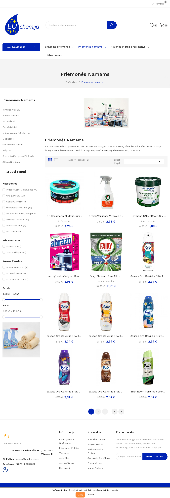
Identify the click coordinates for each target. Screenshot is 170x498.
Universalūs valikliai (13, 144)
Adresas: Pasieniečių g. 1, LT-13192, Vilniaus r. (32, 452)
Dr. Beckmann (16, 273)
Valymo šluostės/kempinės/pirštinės (18, 153)
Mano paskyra (95, 468)
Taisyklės (64, 453)
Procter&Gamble (17, 279)
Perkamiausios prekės (95, 451)
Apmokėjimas (66, 463)
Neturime (13, 246)
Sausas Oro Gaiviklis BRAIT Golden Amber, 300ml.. (106, 336)
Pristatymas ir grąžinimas (67, 441)
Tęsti (121, 411)
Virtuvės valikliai (11, 109)
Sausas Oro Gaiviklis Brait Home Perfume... (148, 336)
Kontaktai (64, 468)
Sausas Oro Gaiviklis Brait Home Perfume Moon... (64, 391)
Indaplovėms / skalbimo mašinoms (16, 136)
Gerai (81, 494)
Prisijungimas (94, 463)
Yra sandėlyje (16, 252)
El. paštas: (8, 459)
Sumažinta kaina (96, 439)
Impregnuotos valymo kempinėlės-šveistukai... (64, 276)
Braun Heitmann (17, 267)
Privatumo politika (69, 448)
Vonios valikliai (10, 115)
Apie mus (64, 458)
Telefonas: (8, 464)
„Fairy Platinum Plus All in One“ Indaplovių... (106, 276)
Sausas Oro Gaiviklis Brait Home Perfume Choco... (106, 391)
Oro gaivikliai (9, 127)
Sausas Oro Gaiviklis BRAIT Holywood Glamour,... (64, 336)
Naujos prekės (95, 444)
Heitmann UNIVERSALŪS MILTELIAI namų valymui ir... (148, 216)
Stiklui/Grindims (11, 162)
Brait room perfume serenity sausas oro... (148, 391)
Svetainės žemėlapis (98, 458)
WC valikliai (8, 121)
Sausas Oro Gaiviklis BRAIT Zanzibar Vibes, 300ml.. (148, 276)
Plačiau (91, 494)
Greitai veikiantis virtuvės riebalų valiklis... (106, 216)
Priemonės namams (18, 100)
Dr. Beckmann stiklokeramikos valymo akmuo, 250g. (64, 216)
